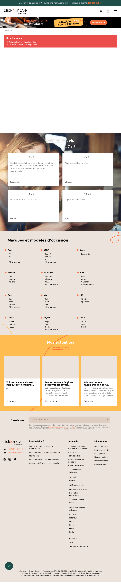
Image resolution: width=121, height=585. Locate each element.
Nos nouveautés (101, 461)
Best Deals (72, 477)
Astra (11, 301)
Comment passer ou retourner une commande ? (43, 447)
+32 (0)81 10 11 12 (15, 449)
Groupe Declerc (34, 571)
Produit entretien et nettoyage (77, 508)
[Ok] (107, 420)
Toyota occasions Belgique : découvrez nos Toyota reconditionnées (59, 383)
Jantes (71, 521)
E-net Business (44, 575)
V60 (83, 324)
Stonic (84, 299)
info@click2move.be (16, 452)
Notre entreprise (101, 446)
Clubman (85, 281)
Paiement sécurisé (102, 450)
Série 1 (48, 254)
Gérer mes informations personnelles (44, 463)
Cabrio (84, 279)
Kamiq (12, 324)
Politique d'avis (100, 453)
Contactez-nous (100, 464)
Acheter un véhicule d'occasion (76, 460)
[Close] (114, 38)
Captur (12, 279)
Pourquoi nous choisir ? (78, 546)
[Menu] (115, 11)
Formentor (86, 254)
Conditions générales (93, 571)
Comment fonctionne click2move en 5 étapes (77, 447)
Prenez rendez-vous (76, 465)
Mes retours (34, 456)
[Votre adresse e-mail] (69, 420)
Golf (47, 301)
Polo (47, 299)
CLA (47, 281)
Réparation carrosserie (74, 494)
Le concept (72, 538)
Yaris (47, 324)
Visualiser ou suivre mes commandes (44, 452)
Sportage (85, 301)
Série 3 (48, 256)
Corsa (11, 299)
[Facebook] (5, 459)
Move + (72, 543)
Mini (83, 276)
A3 (10, 256)
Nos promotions (101, 457)
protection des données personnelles (61, 427)
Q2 (10, 259)
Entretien (71, 481)
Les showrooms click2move (75, 470)
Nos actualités (60, 342)
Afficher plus (15, 262)
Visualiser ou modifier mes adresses (44, 459)
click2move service (76, 485)
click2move (8, 30)
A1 (10, 254)
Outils (71, 528)
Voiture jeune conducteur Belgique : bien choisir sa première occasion (20, 383)
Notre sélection (74, 456)
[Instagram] (10, 459)
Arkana (12, 281)
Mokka (12, 304)
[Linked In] (15, 459)
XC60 (83, 327)
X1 (46, 259)
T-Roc (47, 304)
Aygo (47, 321)
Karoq (11, 327)
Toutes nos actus (59, 347)
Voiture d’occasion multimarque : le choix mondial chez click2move (97, 383)
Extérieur (73, 518)
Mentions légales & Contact (75, 571)
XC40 (83, 321)
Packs (71, 532)
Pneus (71, 502)
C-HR (47, 327)
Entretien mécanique (78, 489)
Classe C (48, 279)
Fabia (11, 321)
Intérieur (73, 514)
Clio (10, 276)
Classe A (48, 276)
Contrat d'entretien (77, 499)
